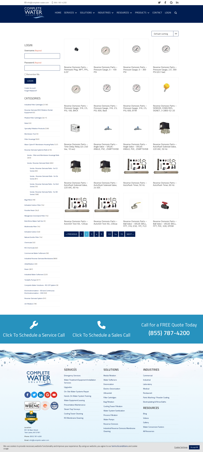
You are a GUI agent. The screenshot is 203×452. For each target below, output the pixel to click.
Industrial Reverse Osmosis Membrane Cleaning (119, 429)
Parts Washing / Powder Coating (156, 397)
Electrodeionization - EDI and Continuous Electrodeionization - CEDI (39, 291)
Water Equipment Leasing (74, 400)
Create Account (30, 88)
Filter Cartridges (110, 397)
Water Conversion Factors (153, 426)
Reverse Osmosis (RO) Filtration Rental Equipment (38, 111)
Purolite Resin (29, 210)
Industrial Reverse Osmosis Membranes (38, 258)
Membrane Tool (30, 134)
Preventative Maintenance (74, 404)
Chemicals (28, 242)
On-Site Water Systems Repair (76, 391)
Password (32, 62)
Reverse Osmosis (111, 423)
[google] (171, 2)
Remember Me (33, 74)
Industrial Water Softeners (33, 274)
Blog (145, 413)
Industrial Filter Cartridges (33, 104)
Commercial (147, 375)
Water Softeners (110, 379)
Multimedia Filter (30, 226)
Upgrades (68, 387)
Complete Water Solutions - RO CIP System (40, 285)
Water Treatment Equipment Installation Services (80, 381)
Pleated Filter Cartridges (33, 117)
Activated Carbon (30, 231)
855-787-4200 (60, 2)
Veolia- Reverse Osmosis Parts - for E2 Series (44, 169)
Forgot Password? (30, 90)
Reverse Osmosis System (33, 298)
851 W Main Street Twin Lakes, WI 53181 (32, 431)
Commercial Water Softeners (34, 253)
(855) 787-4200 (36, 436)
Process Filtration (111, 415)
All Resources (148, 431)
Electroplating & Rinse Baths (154, 401)
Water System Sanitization (114, 410)
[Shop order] (165, 33)
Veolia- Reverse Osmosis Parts (38, 163)
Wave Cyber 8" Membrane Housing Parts (39, 144)
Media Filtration (110, 375)
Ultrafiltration (29, 264)
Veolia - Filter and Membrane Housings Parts (43, 155)
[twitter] (159, 2)
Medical (146, 388)
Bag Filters (28, 199)
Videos (146, 418)
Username (32, 50)
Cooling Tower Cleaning (73, 413)
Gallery (146, 422)
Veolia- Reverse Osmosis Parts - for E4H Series (44, 185)
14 (115, 234)
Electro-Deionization (112, 388)
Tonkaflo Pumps (30, 280)
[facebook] (165, 2)
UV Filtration (28, 303)
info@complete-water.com (38, 2)
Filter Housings (29, 139)
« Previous (71, 234)
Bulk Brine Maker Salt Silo (33, 221)
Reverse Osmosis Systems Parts (35, 150)
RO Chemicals (29, 247)
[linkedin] (177, 2)
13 (109, 234)
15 (121, 234)
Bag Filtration (109, 401)
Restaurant (147, 393)
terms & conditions (120, 446)
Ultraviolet (108, 393)
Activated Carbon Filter (32, 205)
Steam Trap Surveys (72, 409)
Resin (26, 269)
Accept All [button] (194, 447)
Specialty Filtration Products (34, 128)
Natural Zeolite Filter (31, 237)
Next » (130, 234)
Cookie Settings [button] (181, 447)
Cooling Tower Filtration (113, 406)
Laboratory (147, 384)
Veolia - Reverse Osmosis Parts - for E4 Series (44, 177)
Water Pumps (109, 419)
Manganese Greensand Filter (34, 215)
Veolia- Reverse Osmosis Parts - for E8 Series (44, 193)
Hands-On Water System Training (77, 396)
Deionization (109, 384)
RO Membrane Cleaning (73, 417)
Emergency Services (72, 375)
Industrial (147, 379)
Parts (26, 123)
